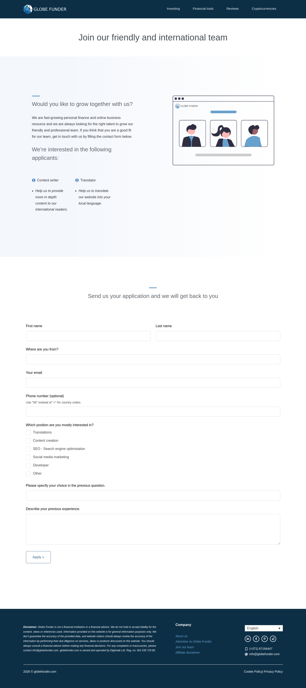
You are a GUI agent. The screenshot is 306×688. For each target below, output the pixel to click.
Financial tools (203, 8)
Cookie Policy (253, 671)
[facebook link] (248, 639)
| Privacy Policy (272, 671)
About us (181, 636)
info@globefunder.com (264, 654)
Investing (173, 8)
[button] (264, 628)
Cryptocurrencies (264, 8)
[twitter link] (273, 639)
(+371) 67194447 (260, 648)
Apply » (38, 557)
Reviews (232, 8)
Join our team (185, 647)
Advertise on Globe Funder (194, 641)
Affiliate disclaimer (188, 652)
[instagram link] (264, 639)
